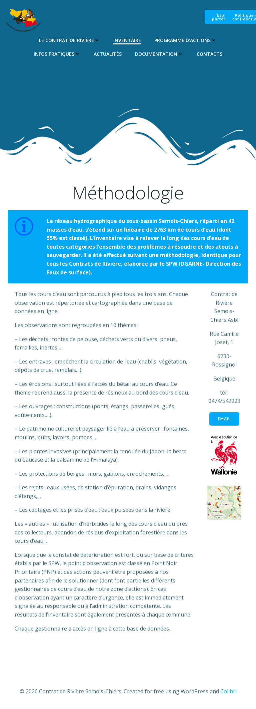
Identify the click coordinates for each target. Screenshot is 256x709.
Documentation (159, 54)
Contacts (209, 54)
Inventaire (127, 40)
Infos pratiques (57, 54)
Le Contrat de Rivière (69, 40)
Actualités (108, 54)
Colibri (228, 691)
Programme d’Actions (185, 40)
